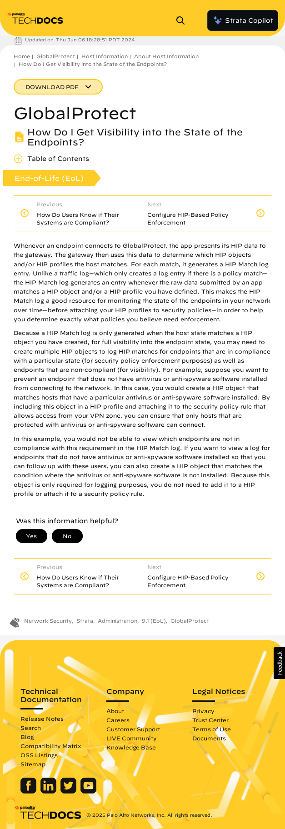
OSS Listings (39, 755)
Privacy (203, 711)
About (115, 711)
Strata (84, 621)
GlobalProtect (55, 56)
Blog (27, 737)
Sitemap (32, 764)
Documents (209, 738)
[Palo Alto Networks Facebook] (29, 791)
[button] (279, 663)
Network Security (48, 621)
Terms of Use (211, 729)
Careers (118, 720)
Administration (117, 621)
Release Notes (42, 718)
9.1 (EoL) (154, 621)
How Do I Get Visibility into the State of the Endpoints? (93, 64)
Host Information (104, 56)
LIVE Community (131, 738)
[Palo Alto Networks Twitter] (69, 791)
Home (22, 56)
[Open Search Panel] (183, 20)
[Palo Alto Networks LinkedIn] (49, 791)
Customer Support (133, 729)
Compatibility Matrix (50, 746)
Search (30, 727)
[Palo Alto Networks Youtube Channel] (88, 791)
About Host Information (166, 56)
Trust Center (210, 720)
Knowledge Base (131, 747)
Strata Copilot (242, 20)
